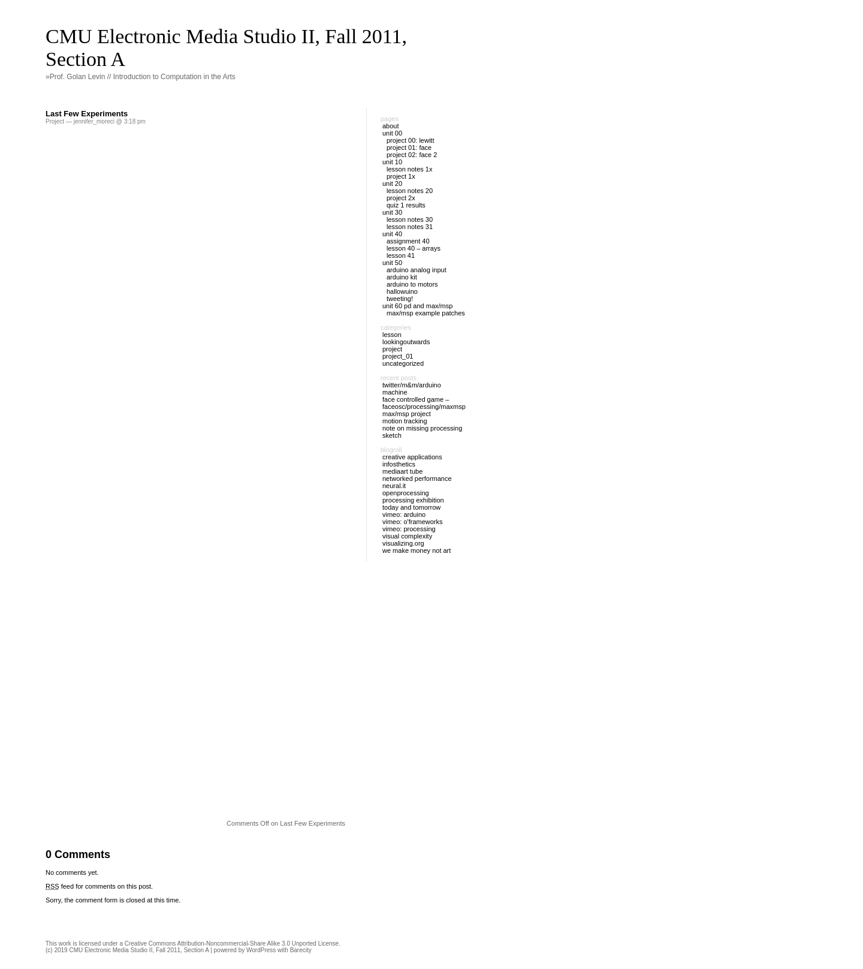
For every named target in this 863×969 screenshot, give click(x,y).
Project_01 (397, 356)
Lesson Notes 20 (410, 190)
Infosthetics (398, 464)
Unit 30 (392, 212)
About (390, 126)
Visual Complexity (407, 536)
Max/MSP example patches (426, 313)
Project (55, 121)
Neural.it (394, 485)
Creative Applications (412, 457)
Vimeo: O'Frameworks (412, 521)
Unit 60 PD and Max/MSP (417, 305)
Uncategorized (403, 363)
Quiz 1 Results (406, 205)
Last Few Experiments (87, 113)
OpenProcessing (405, 492)
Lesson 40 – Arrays (413, 248)
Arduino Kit (402, 277)
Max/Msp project (406, 413)
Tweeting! (400, 298)
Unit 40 (392, 233)
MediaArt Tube (402, 471)
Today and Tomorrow (411, 507)
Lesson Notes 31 (410, 226)
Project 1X (401, 176)
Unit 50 (392, 262)
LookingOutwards (406, 341)
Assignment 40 (408, 241)
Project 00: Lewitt (410, 140)
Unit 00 (392, 133)
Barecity (301, 950)
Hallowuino (402, 291)
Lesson (392, 334)
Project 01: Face (409, 147)
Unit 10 (392, 161)
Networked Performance (417, 478)
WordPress (261, 950)
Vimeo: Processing (409, 528)
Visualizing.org (403, 543)
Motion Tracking (404, 421)
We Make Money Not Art (416, 550)
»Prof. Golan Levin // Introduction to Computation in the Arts (141, 77)
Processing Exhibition (413, 500)
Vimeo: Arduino (404, 514)
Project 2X (401, 197)
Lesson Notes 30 (410, 219)
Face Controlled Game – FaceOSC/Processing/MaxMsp (424, 403)
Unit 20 (392, 183)
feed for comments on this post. (99, 886)
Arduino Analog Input (416, 269)
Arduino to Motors (412, 284)
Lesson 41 (401, 255)
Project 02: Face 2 (412, 154)
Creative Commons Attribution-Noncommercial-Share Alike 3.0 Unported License (232, 943)
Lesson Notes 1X (409, 169)
